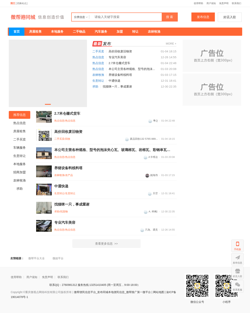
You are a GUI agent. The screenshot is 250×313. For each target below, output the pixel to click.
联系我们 (236, 3)
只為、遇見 (149, 229)
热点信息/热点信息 (64, 120)
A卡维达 (151, 157)
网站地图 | (159, 292)
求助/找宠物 (61, 211)
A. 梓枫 (151, 211)
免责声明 (224, 3)
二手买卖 (98, 51)
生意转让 (98, 80)
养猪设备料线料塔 (120, 74)
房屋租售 (35, 31)
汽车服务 (101, 31)
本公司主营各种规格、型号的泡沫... (132, 69)
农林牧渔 (154, 31)
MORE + (171, 43)
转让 (135, 31)
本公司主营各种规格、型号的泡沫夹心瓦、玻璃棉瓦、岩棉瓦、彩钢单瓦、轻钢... (112, 150)
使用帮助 (198, 3)
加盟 (120, 31)
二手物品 (79, 31)
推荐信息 (19, 114)
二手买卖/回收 (62, 138)
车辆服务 (19, 147)
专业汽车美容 (117, 57)
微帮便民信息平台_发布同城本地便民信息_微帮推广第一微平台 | (112, 292)
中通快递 (114, 80)
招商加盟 (19, 172)
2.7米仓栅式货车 (119, 63)
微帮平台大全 (36, 258)
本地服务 (57, 31)
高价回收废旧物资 (120, 51)
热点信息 (98, 57)
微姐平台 (58, 258)
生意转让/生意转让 (64, 193)
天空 (153, 193)
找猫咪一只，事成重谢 (117, 86)
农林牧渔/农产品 (63, 175)
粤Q (153, 120)
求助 (95, 86)
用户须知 (211, 3)
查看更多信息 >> (106, 243)
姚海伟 (151, 175)
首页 (16, 31)
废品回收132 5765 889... (141, 138)
